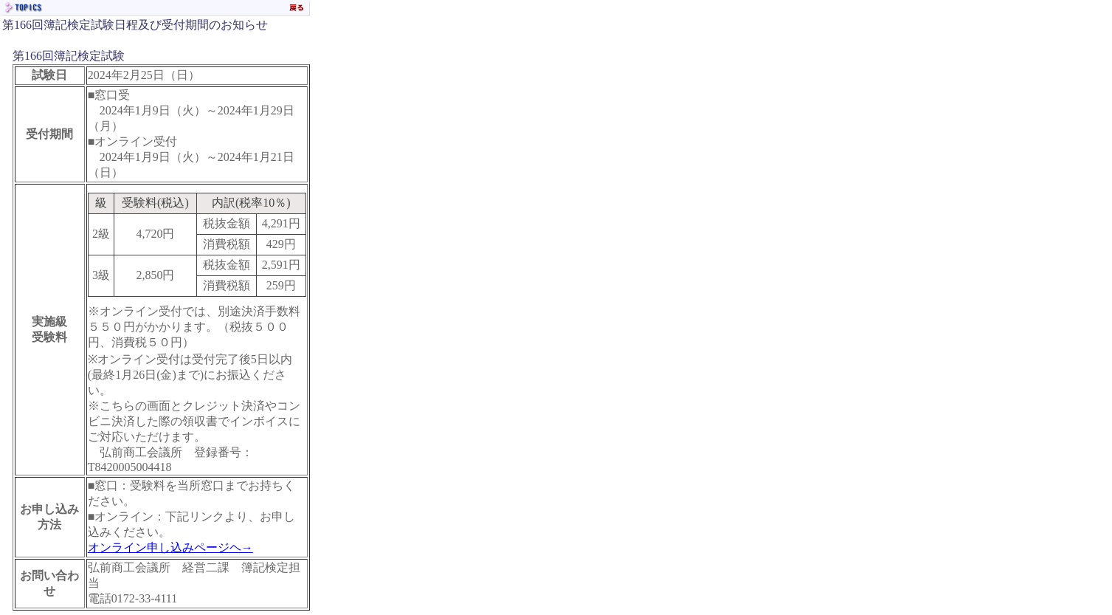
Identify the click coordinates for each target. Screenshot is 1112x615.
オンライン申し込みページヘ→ (170, 547)
